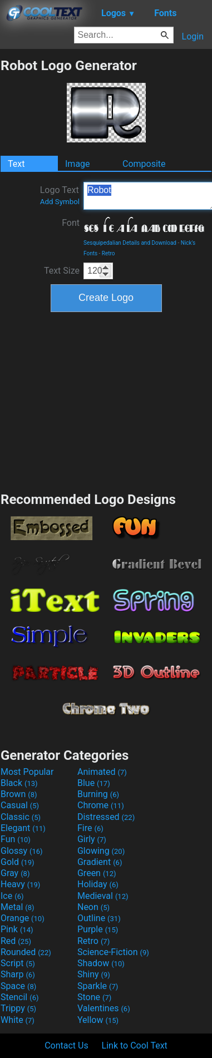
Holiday (98, 884)
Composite (144, 164)
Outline (99, 918)
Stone (94, 997)
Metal (17, 907)
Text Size (62, 270)
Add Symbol (60, 201)
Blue (93, 783)
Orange (23, 918)
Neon (93, 907)
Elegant (23, 828)
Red (16, 941)
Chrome (100, 805)
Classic (21, 817)
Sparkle (97, 986)
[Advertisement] (106, 400)
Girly (91, 839)
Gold (17, 862)
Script (18, 963)
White (17, 1020)
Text (16, 164)
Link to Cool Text (134, 1045)
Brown (19, 794)
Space (18, 986)
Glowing (101, 851)
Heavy (20, 884)
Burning (98, 794)
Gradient (99, 862)
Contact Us (66, 1045)
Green (96, 873)
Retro (108, 253)
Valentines (103, 1008)
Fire (90, 828)
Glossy (22, 851)
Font (71, 222)
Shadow (101, 963)
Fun (16, 839)
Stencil (19, 997)
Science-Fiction (113, 952)
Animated (102, 772)
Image (77, 164)
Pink (17, 929)
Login (193, 36)
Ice (12, 896)
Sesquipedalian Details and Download (129, 243)
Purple (97, 929)
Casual (20, 805)
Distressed (106, 817)
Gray (15, 873)
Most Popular (27, 772)
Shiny (93, 974)
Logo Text (60, 195)
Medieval (103, 896)
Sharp (18, 974)
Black (19, 783)
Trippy (18, 1008)
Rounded (26, 952)
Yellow (98, 1020)
